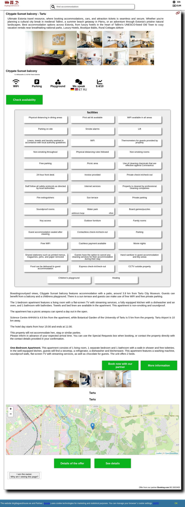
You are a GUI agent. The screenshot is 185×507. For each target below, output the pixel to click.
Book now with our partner (120, 365)
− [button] (11, 414)
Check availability (24, 99)
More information (159, 365)
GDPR (156, 503)
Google (47, 503)
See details (113, 463)
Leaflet (159, 453)
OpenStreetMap (171, 453)
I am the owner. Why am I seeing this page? (24, 475)
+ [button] (11, 409)
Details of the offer (72, 463)
